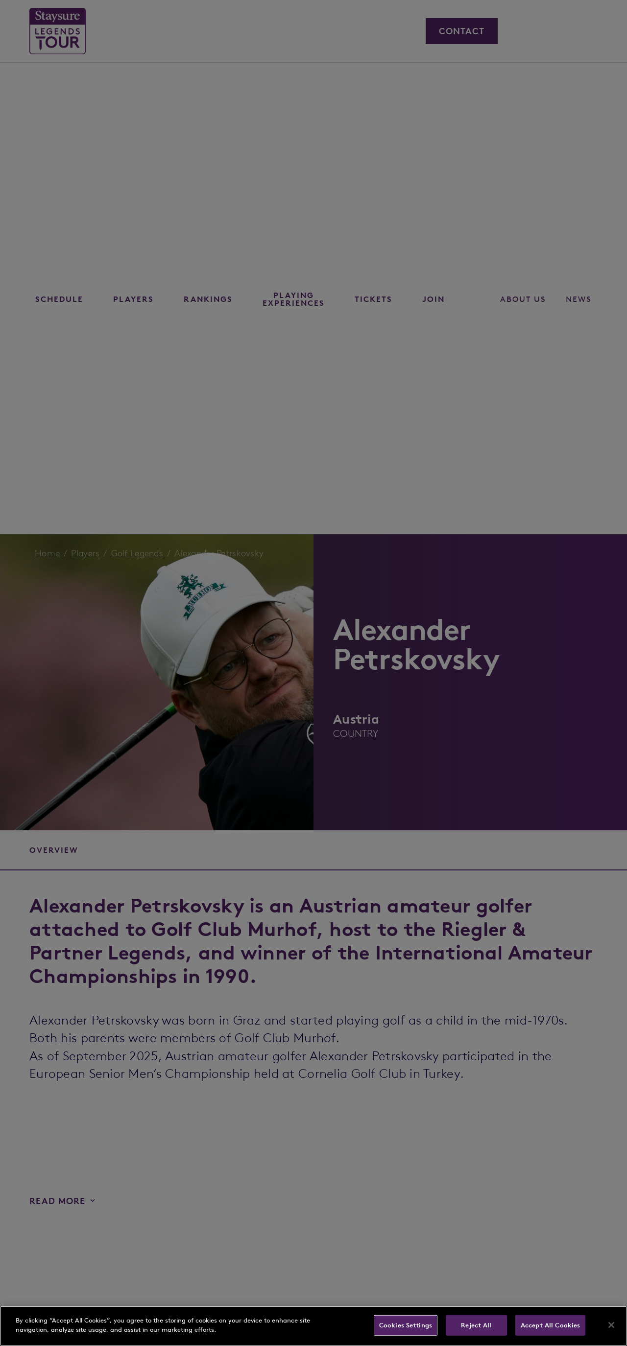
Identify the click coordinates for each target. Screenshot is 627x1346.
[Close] (611, 1325)
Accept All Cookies (550, 1325)
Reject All (476, 1325)
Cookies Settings (405, 1325)
